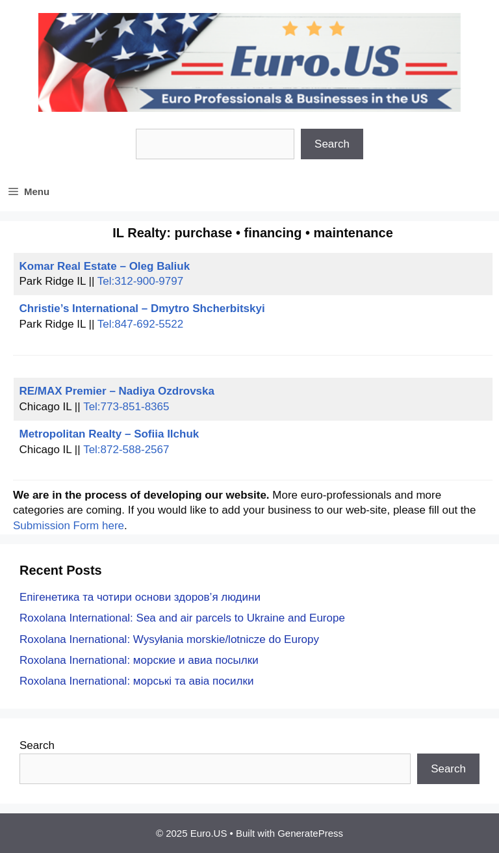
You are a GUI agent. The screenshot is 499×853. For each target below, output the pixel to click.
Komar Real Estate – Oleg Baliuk (104, 266)
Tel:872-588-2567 (126, 449)
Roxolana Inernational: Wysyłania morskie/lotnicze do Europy (169, 639)
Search (332, 144)
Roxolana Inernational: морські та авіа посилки (136, 681)
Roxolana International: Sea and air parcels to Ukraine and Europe (182, 618)
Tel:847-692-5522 (140, 324)
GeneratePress (310, 833)
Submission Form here (68, 525)
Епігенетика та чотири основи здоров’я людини (140, 597)
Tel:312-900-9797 (140, 281)
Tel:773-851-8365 (126, 406)
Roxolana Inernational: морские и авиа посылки (139, 660)
